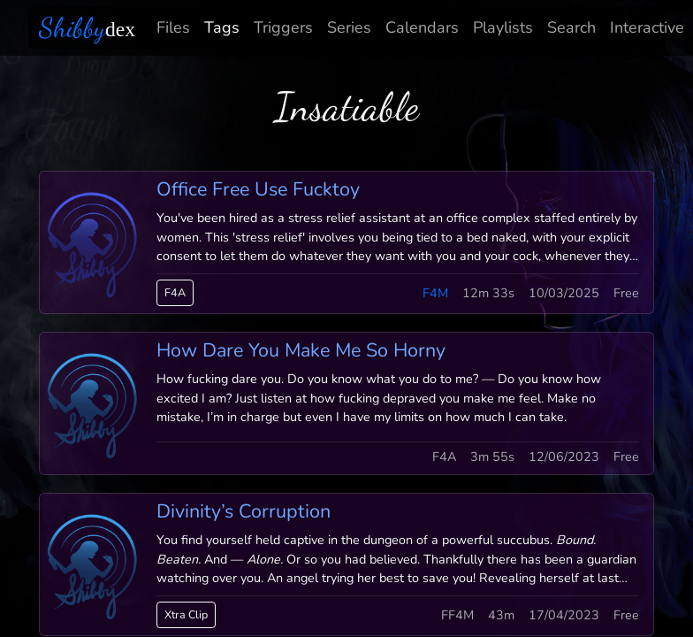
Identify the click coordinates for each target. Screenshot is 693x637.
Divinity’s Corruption (243, 511)
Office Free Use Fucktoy (258, 189)
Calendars (422, 27)
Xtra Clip (186, 614)
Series (349, 27)
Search (571, 27)
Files (173, 27)
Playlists (503, 27)
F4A (175, 292)
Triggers (283, 27)
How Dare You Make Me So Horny (301, 350)
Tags (222, 27)
